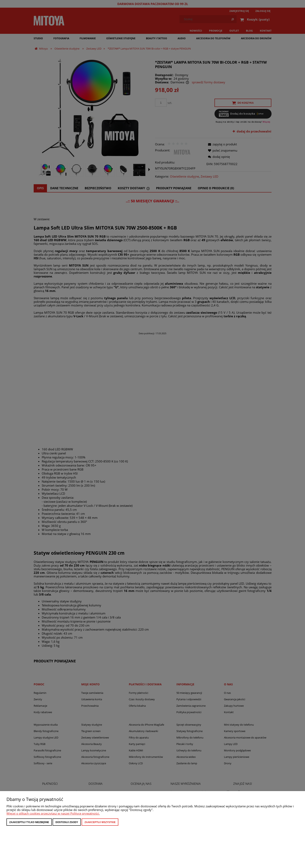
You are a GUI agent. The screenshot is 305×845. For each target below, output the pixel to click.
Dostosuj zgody (66, 822)
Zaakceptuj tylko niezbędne (29, 822)
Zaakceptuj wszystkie (100, 822)
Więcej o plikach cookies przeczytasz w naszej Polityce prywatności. (53, 813)
